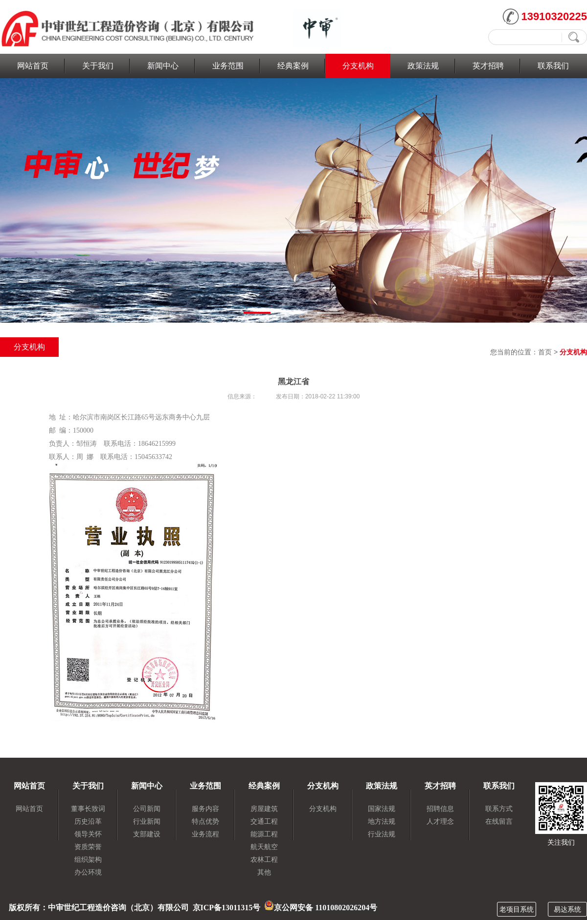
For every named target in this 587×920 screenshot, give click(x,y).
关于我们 (97, 66)
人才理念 (440, 821)
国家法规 (381, 808)
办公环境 (88, 872)
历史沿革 (88, 821)
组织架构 (88, 859)
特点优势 (205, 821)
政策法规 (423, 66)
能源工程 (264, 834)
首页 (545, 352)
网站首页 (32, 66)
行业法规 (381, 834)
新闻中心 (163, 66)
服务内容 (205, 808)
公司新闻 (146, 808)
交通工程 (264, 821)
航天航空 (264, 847)
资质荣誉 (88, 847)
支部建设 (146, 834)
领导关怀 (88, 834)
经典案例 (293, 66)
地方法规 (381, 821)
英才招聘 (488, 66)
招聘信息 (440, 808)
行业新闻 (146, 821)
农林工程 (264, 859)
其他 (264, 872)
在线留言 (499, 821)
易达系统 (567, 909)
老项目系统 (516, 909)
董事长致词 (88, 808)
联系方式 (499, 808)
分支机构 (358, 66)
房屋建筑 (264, 808)
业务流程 (205, 834)
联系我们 (553, 66)
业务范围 (228, 66)
